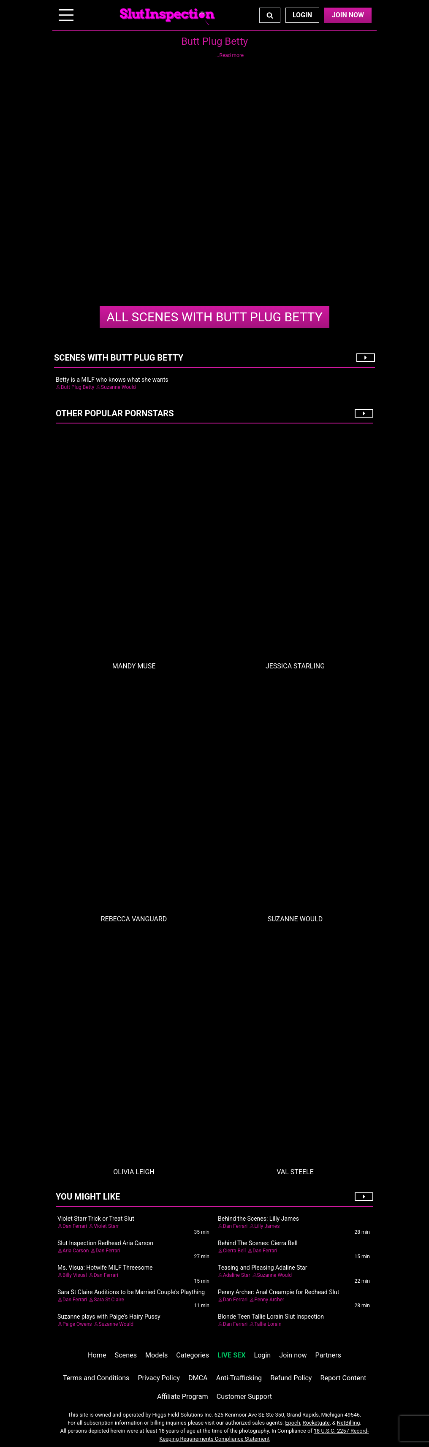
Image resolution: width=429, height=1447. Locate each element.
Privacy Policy (158, 1378)
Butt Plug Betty (214, 316)
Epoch (292, 1423)
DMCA (198, 1378)
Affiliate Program (182, 1397)
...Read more (229, 55)
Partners (328, 1355)
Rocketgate (316, 1423)
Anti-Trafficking (239, 1378)
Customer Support (244, 1397)
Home (97, 1355)
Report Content (343, 1378)
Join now (293, 1355)
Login (302, 15)
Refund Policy (291, 1378)
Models (156, 1355)
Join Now (348, 15)
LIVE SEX (231, 1355)
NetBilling (348, 1423)
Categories (192, 1355)
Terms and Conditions (96, 1378)
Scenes (126, 1355)
